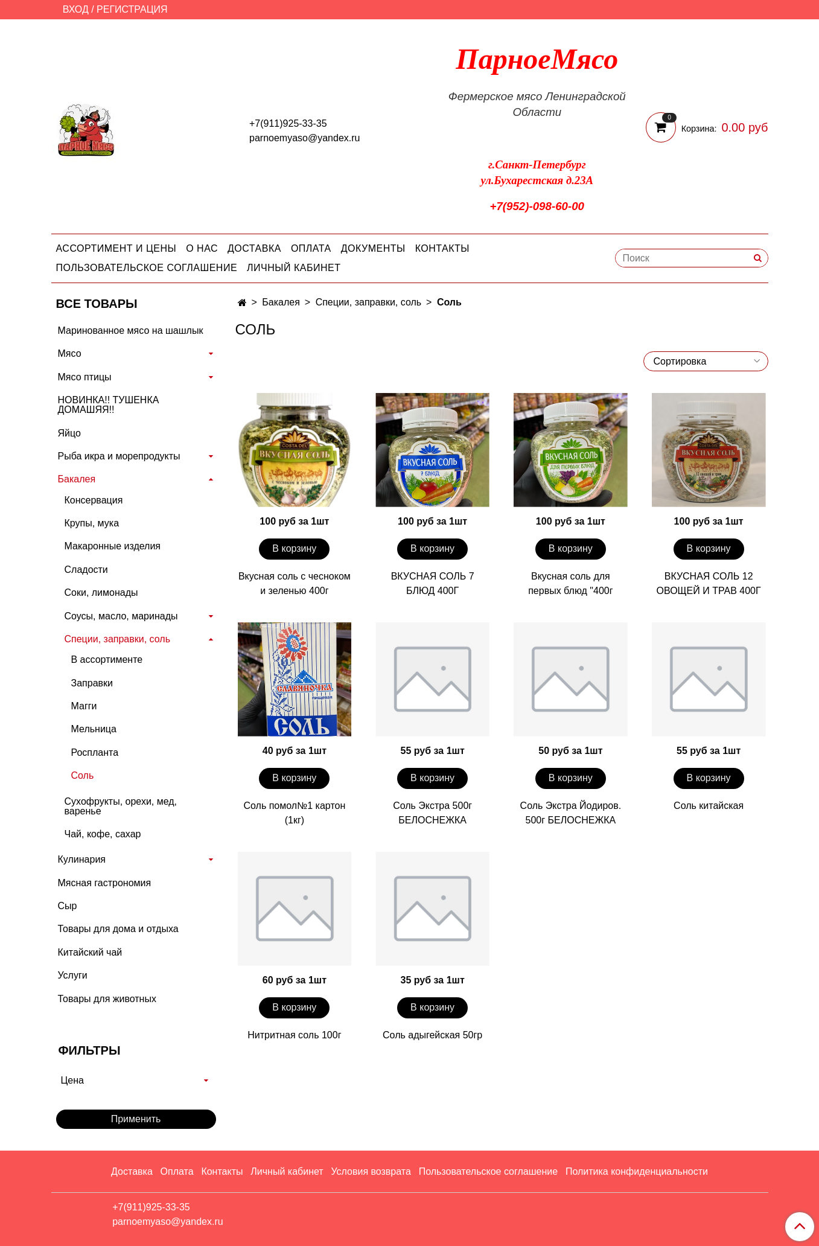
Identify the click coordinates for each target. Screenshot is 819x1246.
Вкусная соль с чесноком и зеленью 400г (294, 583)
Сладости (86, 569)
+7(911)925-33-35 (288, 123)
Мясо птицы (85, 377)
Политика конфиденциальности (637, 1171)
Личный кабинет (293, 268)
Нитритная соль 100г (294, 1035)
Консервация (94, 500)
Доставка (254, 248)
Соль (82, 775)
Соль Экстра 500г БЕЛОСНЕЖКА (432, 812)
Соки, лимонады (101, 592)
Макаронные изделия (113, 546)
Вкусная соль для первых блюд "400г (570, 583)
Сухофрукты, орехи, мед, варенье (121, 806)
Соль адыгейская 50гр (432, 1035)
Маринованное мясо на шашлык (130, 330)
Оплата (311, 248)
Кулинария (82, 859)
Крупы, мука (92, 523)
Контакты (442, 248)
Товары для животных (107, 999)
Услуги (73, 975)
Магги (84, 706)
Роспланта (95, 752)
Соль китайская (709, 805)
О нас (202, 248)
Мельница (93, 729)
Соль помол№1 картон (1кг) (294, 812)
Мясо (69, 353)
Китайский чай (90, 952)
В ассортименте (107, 659)
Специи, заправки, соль (368, 302)
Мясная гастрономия (104, 883)
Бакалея (281, 302)
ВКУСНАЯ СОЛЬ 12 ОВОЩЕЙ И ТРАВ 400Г (709, 583)
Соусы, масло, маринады (121, 616)
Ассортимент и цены (116, 248)
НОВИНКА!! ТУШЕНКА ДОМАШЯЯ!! (108, 405)
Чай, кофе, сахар (103, 834)
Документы (373, 248)
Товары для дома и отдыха (118, 929)
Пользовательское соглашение (147, 268)
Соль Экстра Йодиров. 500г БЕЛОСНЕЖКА (571, 812)
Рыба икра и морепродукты (119, 456)
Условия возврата (370, 1171)
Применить (136, 1119)
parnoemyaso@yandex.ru (304, 138)
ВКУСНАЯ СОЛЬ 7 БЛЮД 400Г (432, 583)
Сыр (67, 906)
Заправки (92, 683)
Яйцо (69, 433)
